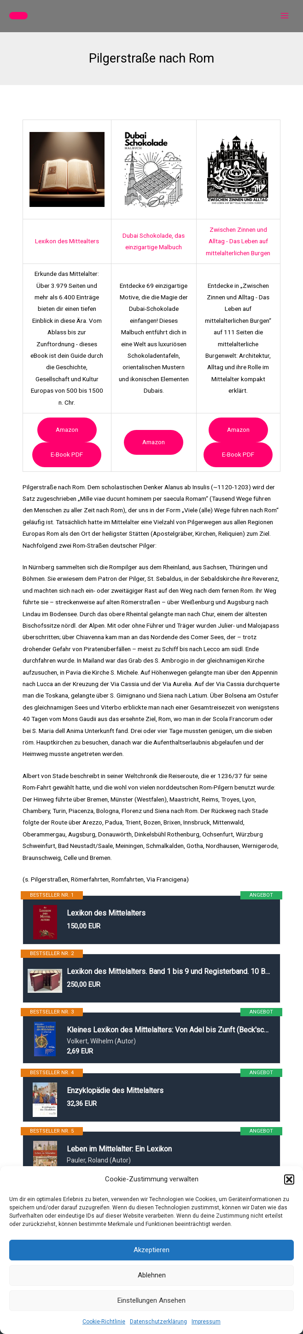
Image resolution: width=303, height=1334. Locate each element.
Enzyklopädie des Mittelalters (115, 1090)
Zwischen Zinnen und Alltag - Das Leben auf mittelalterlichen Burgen (238, 241)
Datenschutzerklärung (158, 1321)
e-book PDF (67, 454)
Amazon (67, 429)
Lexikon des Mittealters (67, 241)
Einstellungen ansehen (151, 1300)
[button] (289, 1179)
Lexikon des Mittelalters (106, 913)
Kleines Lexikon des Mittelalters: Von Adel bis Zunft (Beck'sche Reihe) (168, 1029)
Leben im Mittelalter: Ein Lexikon (119, 1149)
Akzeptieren (151, 1250)
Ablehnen (152, 1275)
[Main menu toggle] (284, 15)
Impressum (206, 1321)
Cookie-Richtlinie (103, 1321)
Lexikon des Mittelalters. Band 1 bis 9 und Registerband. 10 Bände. (168, 971)
